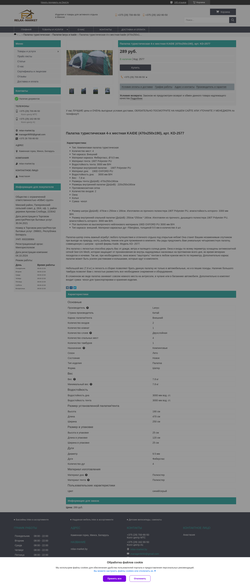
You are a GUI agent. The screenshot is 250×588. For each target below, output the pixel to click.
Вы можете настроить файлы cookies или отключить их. (124, 571)
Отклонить (140, 578)
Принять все (114, 578)
